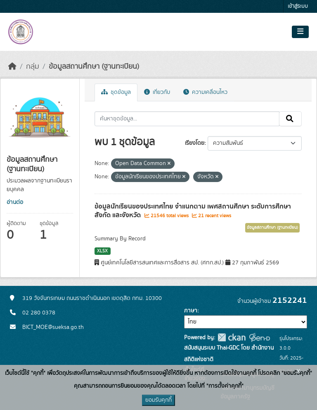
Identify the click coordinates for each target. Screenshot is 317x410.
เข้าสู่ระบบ (298, 6)
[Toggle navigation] (300, 32)
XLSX (102, 251)
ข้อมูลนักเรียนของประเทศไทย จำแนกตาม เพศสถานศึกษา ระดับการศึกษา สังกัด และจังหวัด (193, 211)
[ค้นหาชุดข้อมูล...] (187, 118)
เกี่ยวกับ (157, 92)
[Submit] (290, 118)
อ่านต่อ (15, 202)
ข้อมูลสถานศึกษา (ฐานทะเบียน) (94, 66)
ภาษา (190, 311)
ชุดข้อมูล (116, 92)
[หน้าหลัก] (12, 66)
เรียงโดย (194, 143)
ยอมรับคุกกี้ (158, 400)
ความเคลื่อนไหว (205, 92)
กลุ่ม (32, 66)
